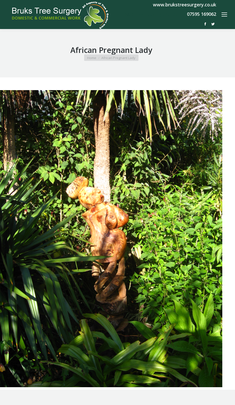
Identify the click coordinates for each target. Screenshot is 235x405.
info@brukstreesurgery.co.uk (150, 14)
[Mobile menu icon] (224, 14)
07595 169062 (201, 14)
